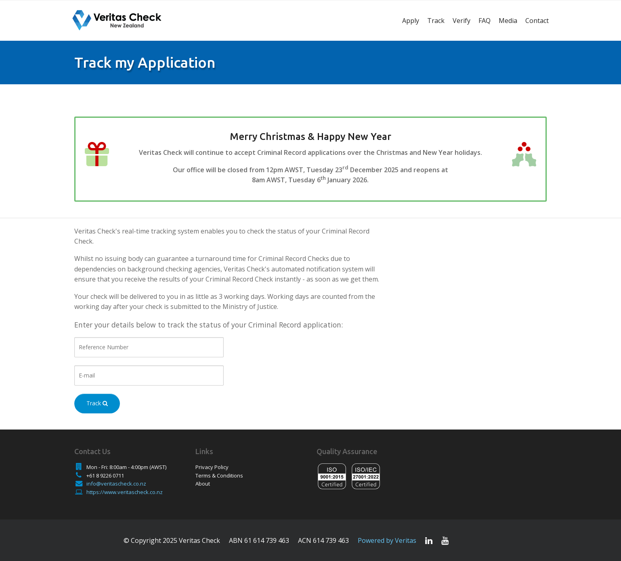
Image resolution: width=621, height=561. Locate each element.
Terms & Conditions (219, 475)
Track (436, 20)
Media (508, 20)
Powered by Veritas (387, 540)
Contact (537, 20)
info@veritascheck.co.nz (116, 483)
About (202, 483)
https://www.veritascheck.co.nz (124, 492)
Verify (461, 20)
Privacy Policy (212, 467)
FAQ (484, 20)
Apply (410, 20)
